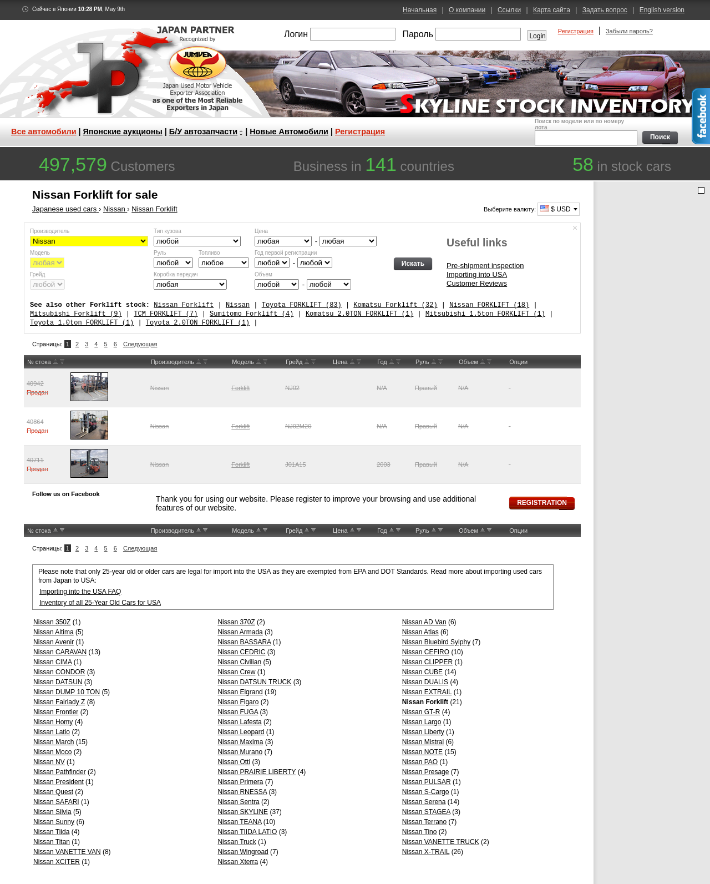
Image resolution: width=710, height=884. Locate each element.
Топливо (209, 253)
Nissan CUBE (422, 672)
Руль (160, 253)
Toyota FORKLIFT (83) (302, 305)
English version (662, 10)
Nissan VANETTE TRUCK (440, 842)
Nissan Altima (53, 632)
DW (62, 362)
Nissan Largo (422, 722)
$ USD (555, 209)
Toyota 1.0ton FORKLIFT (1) (82, 322)
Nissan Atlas (420, 632)
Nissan (238, 305)
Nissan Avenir (53, 642)
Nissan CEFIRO (425, 652)
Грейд (37, 274)
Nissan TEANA (239, 822)
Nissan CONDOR (59, 672)
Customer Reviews (477, 283)
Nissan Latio (51, 732)
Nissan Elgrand (239, 692)
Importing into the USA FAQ (80, 591)
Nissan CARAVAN (60, 652)
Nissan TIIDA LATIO (247, 832)
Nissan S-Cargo (425, 792)
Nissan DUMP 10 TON (66, 692)
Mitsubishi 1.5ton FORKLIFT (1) (485, 314)
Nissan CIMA (52, 662)
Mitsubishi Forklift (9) (76, 314)
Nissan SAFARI (56, 802)
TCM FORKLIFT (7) (165, 314)
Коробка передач (175, 274)
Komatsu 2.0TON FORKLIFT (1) (359, 314)
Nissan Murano (239, 752)
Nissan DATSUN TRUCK (254, 682)
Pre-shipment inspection (485, 265)
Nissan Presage (425, 772)
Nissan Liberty (423, 732)
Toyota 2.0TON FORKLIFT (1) (198, 322)
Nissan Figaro (237, 702)
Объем (263, 274)
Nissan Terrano (424, 822)
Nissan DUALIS (425, 682)
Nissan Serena (424, 802)
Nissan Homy (53, 722)
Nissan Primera (240, 782)
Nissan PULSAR (426, 782)
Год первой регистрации (286, 253)
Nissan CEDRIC (241, 652)
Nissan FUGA (237, 712)
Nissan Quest (53, 792)
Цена (261, 231)
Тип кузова (167, 231)
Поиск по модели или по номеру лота (585, 131)
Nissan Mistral (423, 742)
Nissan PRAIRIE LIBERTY (256, 772)
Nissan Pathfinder (59, 772)
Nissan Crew (236, 672)
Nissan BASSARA (244, 642)
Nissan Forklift (184, 305)
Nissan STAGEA (426, 812)
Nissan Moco (52, 752)
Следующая (140, 344)
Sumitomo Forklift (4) (251, 314)
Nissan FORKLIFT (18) (489, 305)
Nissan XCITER (56, 862)
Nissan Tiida (51, 832)
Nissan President (58, 782)
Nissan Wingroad (242, 852)
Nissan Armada (239, 632)
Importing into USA (477, 274)
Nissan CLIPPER (427, 662)
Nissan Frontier (55, 712)
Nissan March (53, 742)
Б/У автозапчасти (203, 131)
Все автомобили (44, 131)
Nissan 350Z (51, 622)
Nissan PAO (420, 762)
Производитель (49, 231)
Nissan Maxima (240, 742)
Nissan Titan (51, 842)
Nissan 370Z (236, 622)
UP (55, 362)
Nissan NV (49, 762)
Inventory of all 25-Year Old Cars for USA (100, 603)
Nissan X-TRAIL (426, 852)
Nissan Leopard (240, 732)
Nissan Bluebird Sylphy (436, 642)
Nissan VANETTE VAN (67, 852)
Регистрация (576, 31)
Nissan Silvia (52, 812)
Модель (40, 253)
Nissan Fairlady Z (59, 702)
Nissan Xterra (237, 862)
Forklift (240, 388)
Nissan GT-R (421, 712)
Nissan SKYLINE (242, 812)
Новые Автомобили (289, 131)
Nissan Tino (419, 832)
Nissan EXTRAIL (427, 692)
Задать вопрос (604, 10)
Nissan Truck (236, 842)
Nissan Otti (233, 762)
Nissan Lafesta (239, 722)
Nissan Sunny (53, 822)
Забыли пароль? (629, 31)
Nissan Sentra (238, 802)
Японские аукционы (123, 131)
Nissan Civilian (239, 662)
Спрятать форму (575, 228)
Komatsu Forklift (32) (395, 305)
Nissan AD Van (424, 622)
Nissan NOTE (422, 752)
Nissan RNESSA (242, 792)
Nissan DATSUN (57, 682)
